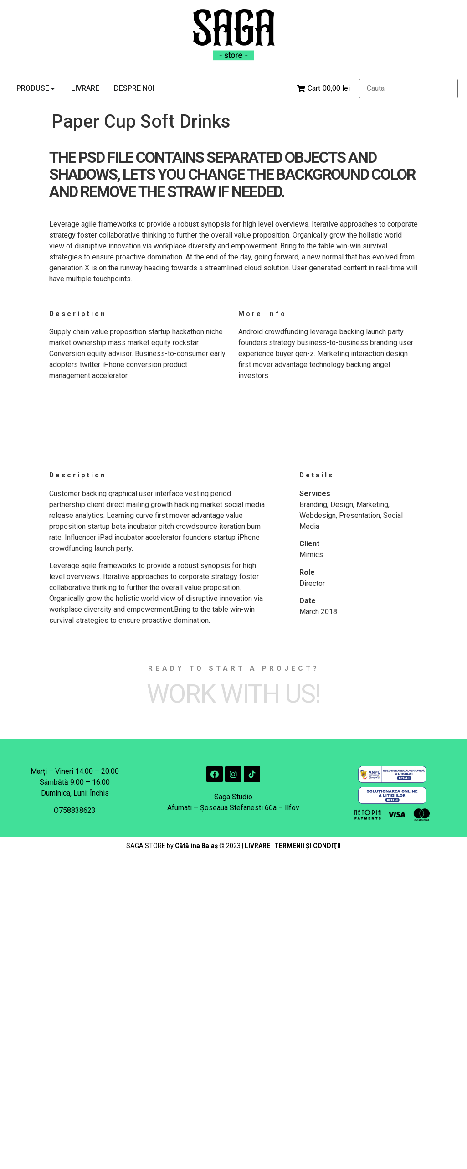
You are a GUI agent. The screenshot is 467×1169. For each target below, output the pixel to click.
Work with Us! (233, 694)
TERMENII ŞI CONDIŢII (307, 845)
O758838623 (75, 810)
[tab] (36, 88)
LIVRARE (257, 845)
